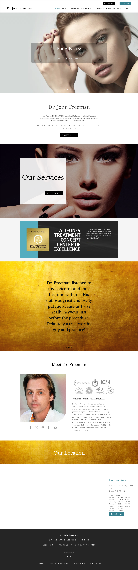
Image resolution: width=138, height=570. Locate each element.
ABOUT (64, 8)
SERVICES (75, 8)
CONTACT (127, 8)
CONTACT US (95, 564)
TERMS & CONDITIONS (58, 564)
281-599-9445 (108, 3)
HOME (57, 8)
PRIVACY (41, 564)
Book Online (125, 3)
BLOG (108, 8)
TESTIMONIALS (98, 8)
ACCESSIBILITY (78, 564)
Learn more (69, 135)
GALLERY (116, 8)
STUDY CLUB (86, 8)
